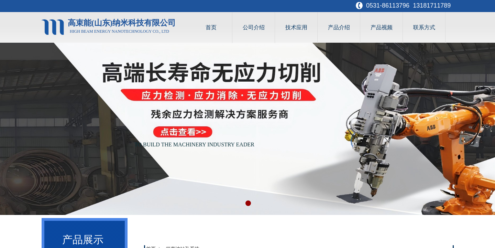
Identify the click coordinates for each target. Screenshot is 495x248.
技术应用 (296, 27)
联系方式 (424, 27)
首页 (211, 27)
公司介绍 (254, 27)
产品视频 (382, 27)
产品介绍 (339, 27)
